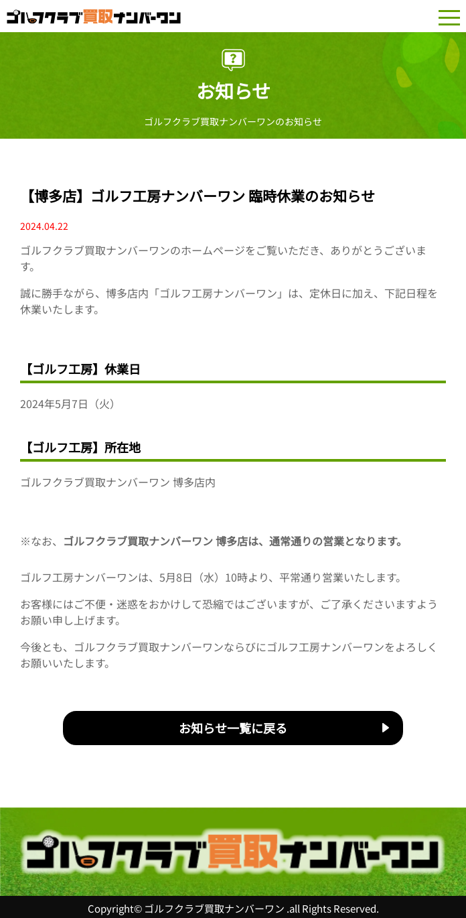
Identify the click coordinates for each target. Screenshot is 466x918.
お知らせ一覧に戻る (233, 727)
